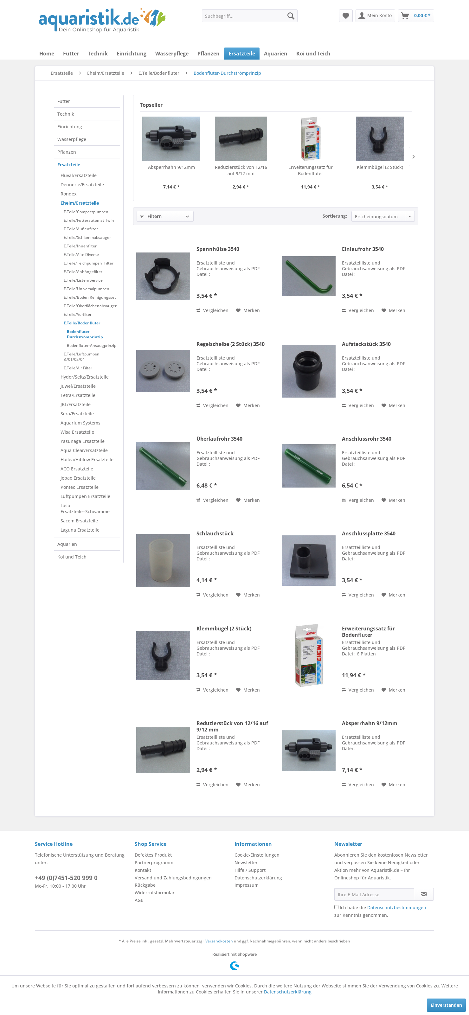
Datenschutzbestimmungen (396, 907)
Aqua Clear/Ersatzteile (84, 450)
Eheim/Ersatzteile (80, 203)
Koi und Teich (72, 557)
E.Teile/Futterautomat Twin (89, 220)
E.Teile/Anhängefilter (83, 271)
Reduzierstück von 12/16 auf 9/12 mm (241, 170)
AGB (139, 900)
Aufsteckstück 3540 (366, 344)
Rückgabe (145, 885)
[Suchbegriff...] (250, 16)
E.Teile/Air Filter (78, 368)
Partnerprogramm (154, 862)
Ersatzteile (68, 165)
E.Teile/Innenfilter (80, 246)
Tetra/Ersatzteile (78, 395)
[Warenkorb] (416, 16)
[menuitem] (250, 16)
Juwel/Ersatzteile (78, 386)
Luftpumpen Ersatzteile (85, 496)
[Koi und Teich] (313, 54)
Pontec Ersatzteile (80, 487)
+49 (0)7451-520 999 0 (66, 878)
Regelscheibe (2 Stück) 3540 (230, 344)
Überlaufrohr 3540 (219, 439)
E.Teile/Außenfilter (81, 229)
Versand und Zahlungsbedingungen (173, 878)
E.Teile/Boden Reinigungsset (90, 297)
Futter (63, 101)
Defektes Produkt (153, 855)
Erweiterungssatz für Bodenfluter (310, 170)
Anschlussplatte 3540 (368, 533)
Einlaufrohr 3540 (363, 249)
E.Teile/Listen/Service (83, 280)
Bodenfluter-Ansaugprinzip (91, 345)
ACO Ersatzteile (77, 469)
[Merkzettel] (346, 16)
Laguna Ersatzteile (80, 530)
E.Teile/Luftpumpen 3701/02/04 (82, 356)
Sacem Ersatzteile (79, 521)
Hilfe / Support (250, 870)
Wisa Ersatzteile (77, 432)
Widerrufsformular (155, 893)
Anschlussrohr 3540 (366, 439)
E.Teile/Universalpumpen (86, 288)
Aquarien (67, 544)
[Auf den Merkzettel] (248, 310)
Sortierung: (335, 216)
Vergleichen (212, 310)
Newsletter (246, 862)
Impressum (246, 885)
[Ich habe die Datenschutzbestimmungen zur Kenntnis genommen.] (336, 907)
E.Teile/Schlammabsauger (87, 237)
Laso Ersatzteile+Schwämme (85, 508)
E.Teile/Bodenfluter (82, 323)
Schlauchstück (215, 533)
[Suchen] (291, 16)
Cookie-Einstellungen (256, 855)
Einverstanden (446, 1005)
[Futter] (71, 54)
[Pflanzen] (208, 54)
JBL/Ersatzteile (76, 404)
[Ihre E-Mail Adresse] (374, 894)
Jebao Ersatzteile (78, 478)
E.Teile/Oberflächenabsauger (90, 306)
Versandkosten (219, 941)
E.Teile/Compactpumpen (86, 211)
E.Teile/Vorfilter (78, 314)
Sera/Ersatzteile (77, 414)
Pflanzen (66, 152)
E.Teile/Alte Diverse (81, 254)
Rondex (69, 194)
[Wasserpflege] (172, 54)
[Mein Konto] (375, 16)
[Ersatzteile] (242, 54)
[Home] (47, 54)
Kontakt (143, 870)
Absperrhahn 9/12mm (171, 167)
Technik (65, 114)
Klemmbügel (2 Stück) (380, 167)
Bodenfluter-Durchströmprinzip (85, 334)
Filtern (151, 216)
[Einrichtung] (131, 54)
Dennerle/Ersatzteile (82, 185)
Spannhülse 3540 (217, 249)
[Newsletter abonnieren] (424, 894)
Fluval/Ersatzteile (79, 175)
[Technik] (97, 54)
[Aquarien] (276, 54)
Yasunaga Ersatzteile (83, 441)
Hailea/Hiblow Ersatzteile (87, 459)
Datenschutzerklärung (258, 878)
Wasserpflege (71, 139)
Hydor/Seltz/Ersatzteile (85, 377)
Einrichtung (69, 127)
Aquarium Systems (80, 423)
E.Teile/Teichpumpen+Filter (88, 263)
